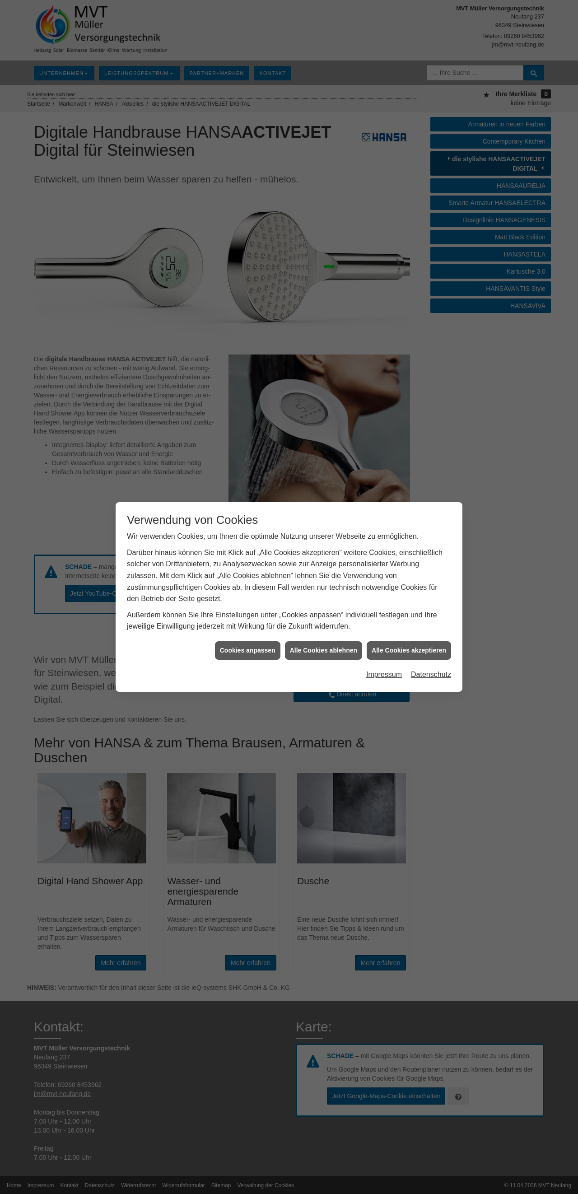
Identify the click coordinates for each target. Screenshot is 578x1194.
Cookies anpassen (247, 649)
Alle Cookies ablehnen (323, 649)
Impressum (384, 674)
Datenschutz (431, 674)
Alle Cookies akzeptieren (409, 649)
